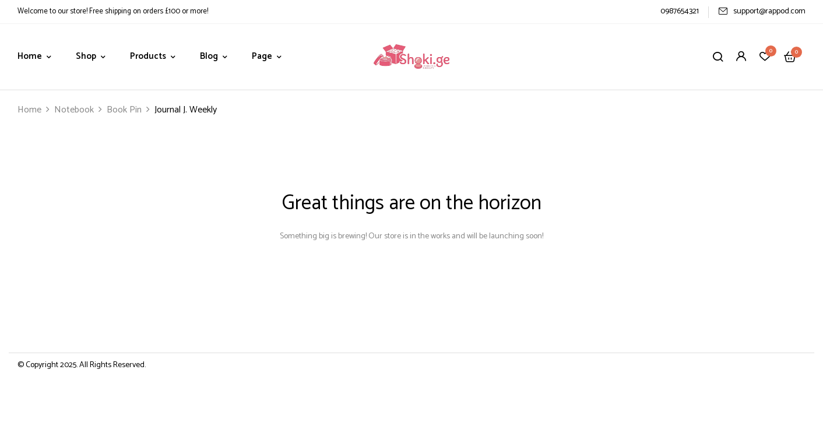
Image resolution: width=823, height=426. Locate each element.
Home (29, 110)
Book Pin (124, 110)
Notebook (74, 110)
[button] (790, 56)
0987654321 (679, 11)
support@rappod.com (762, 11)
